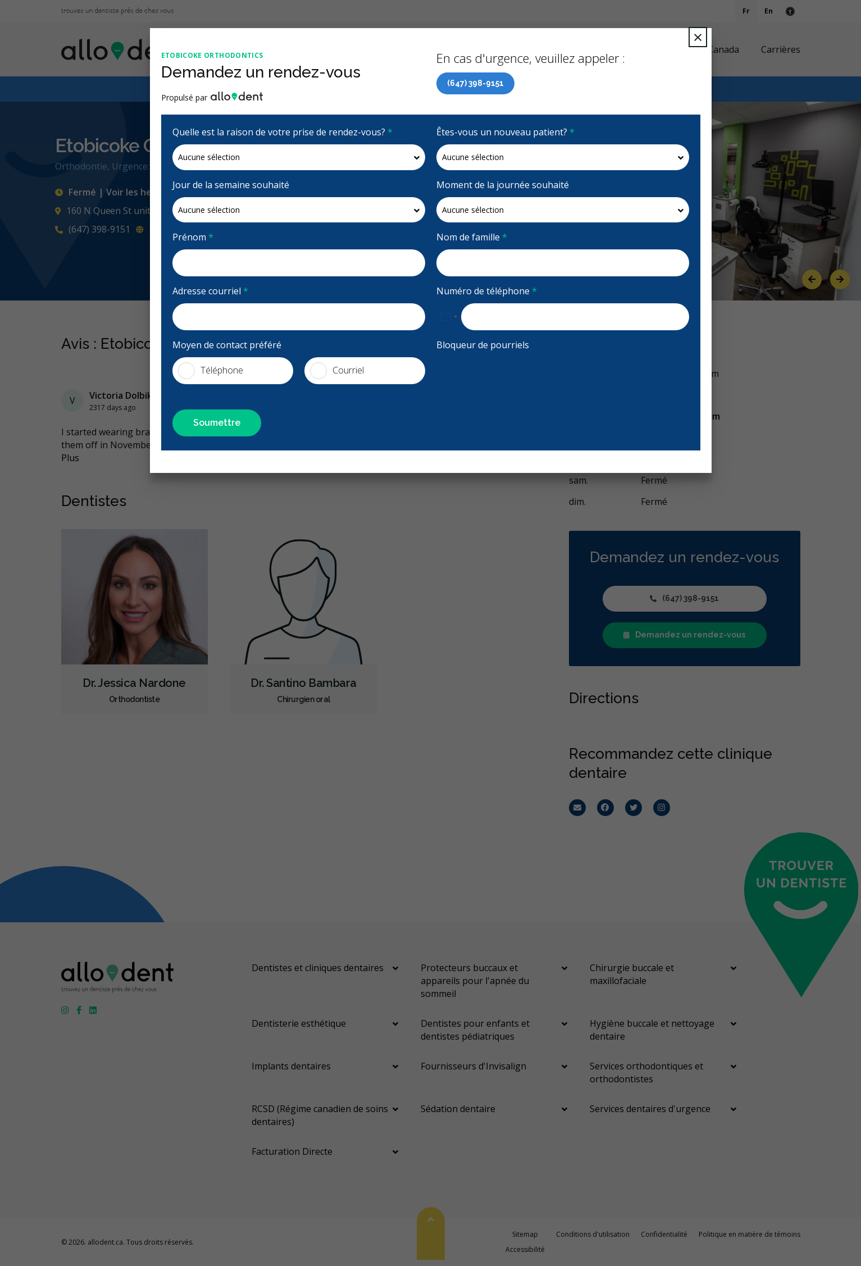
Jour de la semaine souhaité (230, 185)
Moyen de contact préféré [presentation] (226, 345)
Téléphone (210, 370)
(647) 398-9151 (475, 83)
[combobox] (449, 316)
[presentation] (521, 379)
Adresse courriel (210, 291)
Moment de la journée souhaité (502, 185)
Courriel (337, 370)
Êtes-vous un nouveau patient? (505, 132)
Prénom (192, 237)
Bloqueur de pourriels (482, 345)
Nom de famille (471, 237)
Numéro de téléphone (486, 291)
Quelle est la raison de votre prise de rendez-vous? (282, 132)
